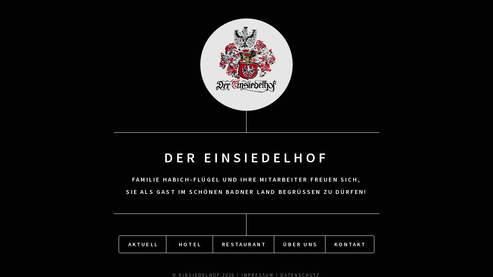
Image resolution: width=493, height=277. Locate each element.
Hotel (190, 243)
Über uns (300, 243)
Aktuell (143, 243)
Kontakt (350, 243)
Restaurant (244, 243)
